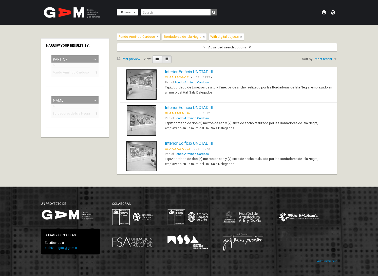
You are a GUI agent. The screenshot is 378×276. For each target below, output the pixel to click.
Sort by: (307, 59)
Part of (60, 58)
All (54, 66)
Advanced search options (227, 47)
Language (332, 12)
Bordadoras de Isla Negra (71, 114)
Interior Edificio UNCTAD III (189, 71)
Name (58, 99)
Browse (126, 12)
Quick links (323, 12)
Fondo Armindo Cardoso (70, 73)
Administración (327, 261)
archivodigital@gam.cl (61, 248)
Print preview (128, 59)
